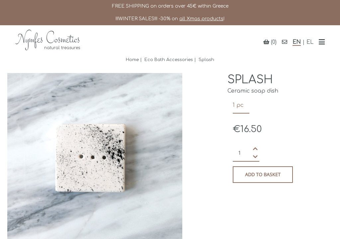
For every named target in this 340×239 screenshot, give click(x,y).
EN (297, 42)
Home (132, 59)
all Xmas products (201, 18)
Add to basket (263, 174)
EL (309, 42)
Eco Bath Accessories (168, 59)
